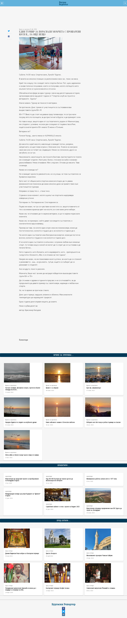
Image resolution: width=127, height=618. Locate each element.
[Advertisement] (52, 18)
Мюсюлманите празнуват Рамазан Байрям (99, 555)
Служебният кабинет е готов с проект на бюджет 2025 (63, 506)
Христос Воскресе (51, 553)
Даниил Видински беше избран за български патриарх (22, 553)
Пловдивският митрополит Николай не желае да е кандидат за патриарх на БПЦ (20, 589)
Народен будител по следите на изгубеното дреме (21, 422)
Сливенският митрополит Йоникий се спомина (101, 588)
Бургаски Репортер (63, 604)
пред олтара (9, 551)
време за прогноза (10, 385)
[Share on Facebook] (9, 36)
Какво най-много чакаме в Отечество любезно (60, 422)
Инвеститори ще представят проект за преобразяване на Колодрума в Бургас (22, 480)
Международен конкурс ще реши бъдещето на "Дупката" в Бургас (22, 495)
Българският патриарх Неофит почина (57, 588)
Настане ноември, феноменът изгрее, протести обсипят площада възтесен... (22, 389)
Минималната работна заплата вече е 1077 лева (102, 479)
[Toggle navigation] (2, 3)
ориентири (8, 476)
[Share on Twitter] (9, 31)
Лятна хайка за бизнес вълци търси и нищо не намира (22, 455)
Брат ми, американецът (94, 388)
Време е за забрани (52, 388)
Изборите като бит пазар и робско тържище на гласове (104, 422)
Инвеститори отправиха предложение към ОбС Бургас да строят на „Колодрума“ (104, 509)
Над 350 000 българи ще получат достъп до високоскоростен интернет (59, 480)
